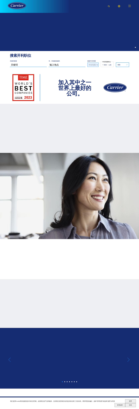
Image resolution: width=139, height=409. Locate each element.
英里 (105, 65)
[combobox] (67, 64)
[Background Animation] (69, 47)
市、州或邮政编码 (54, 61)
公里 (110, 65)
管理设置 (120, 405)
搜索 (119, 65)
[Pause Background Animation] (135, 47)
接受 (130, 401)
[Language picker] (119, 6)
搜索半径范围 (91, 61)
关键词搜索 (13, 61)
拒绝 (130, 405)
